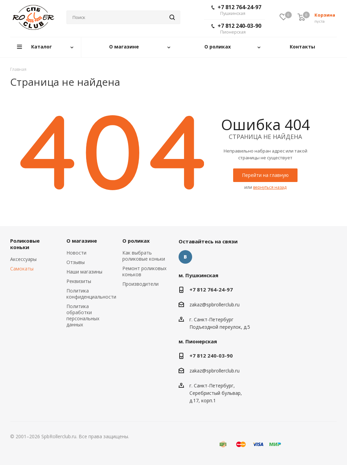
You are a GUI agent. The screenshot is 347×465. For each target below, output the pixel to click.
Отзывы (75, 262)
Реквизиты (78, 281)
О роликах (136, 240)
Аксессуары (23, 259)
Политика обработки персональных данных (82, 315)
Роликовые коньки (25, 243)
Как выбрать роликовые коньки (143, 255)
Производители (140, 284)
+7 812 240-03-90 (236, 28)
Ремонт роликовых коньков (144, 271)
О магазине (81, 240)
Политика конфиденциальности (91, 293)
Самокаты (22, 268)
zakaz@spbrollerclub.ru (214, 304)
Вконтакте (185, 257)
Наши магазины (84, 271)
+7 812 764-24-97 (236, 9)
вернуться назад (269, 187)
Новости (76, 252)
